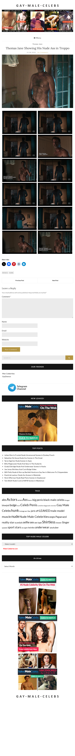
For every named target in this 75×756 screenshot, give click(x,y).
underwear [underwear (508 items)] (42, 527)
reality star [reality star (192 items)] (8, 522)
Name (4, 322)
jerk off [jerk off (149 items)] (35, 510)
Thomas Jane (37, 44)
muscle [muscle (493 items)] (6, 516)
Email (4, 331)
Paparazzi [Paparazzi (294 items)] (61, 516)
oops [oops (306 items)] (52, 516)
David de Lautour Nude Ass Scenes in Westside (22, 475)
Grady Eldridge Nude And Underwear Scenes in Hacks (25, 466)
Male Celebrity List (10, 549)
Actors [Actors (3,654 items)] (12, 499)
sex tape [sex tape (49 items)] (38, 522)
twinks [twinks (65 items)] (31, 527)
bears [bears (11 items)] (30, 500)
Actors (5, 272)
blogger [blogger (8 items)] (67, 500)
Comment (6, 296)
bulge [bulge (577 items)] (13, 505)
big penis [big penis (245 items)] (37, 499)
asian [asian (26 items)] (20, 500)
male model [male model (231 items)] (58, 510)
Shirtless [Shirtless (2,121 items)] (48, 522)
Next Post (55, 280)
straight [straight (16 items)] (25, 528)
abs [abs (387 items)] (4, 499)
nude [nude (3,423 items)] (15, 516)
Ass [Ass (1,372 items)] (25, 500)
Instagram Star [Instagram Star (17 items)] (25, 511)
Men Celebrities (8, 374)
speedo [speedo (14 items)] (4, 528)
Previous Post (19, 280)
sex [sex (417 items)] (32, 522)
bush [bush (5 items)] (18, 505)
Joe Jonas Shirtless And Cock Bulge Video (20, 469)
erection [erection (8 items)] (53, 506)
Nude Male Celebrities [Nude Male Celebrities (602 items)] (34, 516)
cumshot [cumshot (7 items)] (40, 506)
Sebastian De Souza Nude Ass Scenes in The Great (23, 458)
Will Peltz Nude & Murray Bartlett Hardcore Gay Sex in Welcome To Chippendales (36, 472)
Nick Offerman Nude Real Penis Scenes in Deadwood (24, 478)
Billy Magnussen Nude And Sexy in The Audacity (23, 464)
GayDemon (6, 376)
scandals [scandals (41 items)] (18, 522)
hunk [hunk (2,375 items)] (15, 510)
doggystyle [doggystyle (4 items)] (47, 505)
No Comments (43, 52)
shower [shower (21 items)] (59, 522)
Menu (37, 38)
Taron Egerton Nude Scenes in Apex (18, 461)
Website (5, 339)
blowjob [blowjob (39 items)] (5, 505)
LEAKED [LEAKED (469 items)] (44, 510)
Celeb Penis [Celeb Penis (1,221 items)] (28, 505)
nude (11, 272)
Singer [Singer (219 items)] (65, 522)
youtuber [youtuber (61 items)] (54, 527)
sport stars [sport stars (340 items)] (14, 527)
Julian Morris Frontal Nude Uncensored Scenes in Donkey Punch (29, 455)
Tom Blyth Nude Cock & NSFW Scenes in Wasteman (24, 481)
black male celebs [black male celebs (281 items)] (53, 499)
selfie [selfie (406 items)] (26, 522)
